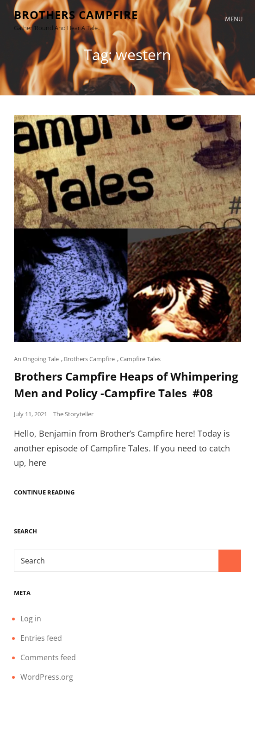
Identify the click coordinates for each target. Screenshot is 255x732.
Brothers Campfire (76, 14)
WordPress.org (46, 677)
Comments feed (48, 657)
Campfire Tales (140, 359)
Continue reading (44, 492)
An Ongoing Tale (36, 359)
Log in (30, 618)
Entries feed (41, 638)
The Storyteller (73, 414)
